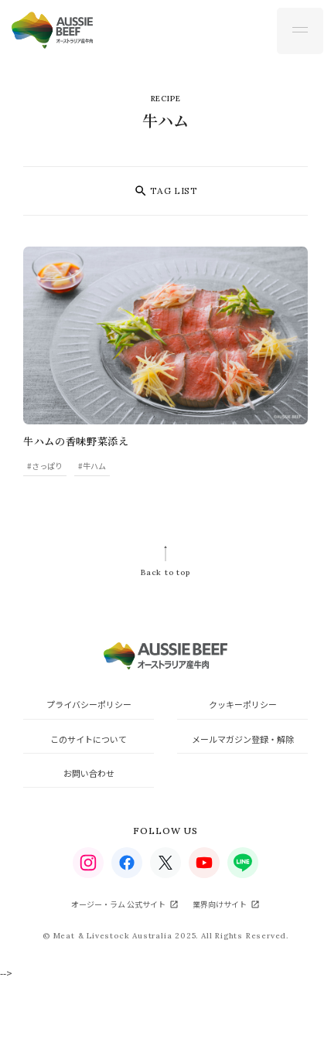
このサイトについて (88, 739)
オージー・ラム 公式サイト (118, 904)
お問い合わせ (88, 773)
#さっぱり (45, 466)
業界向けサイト (220, 904)
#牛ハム (92, 466)
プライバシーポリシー (88, 704)
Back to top (165, 572)
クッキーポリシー (243, 704)
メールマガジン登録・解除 (243, 739)
